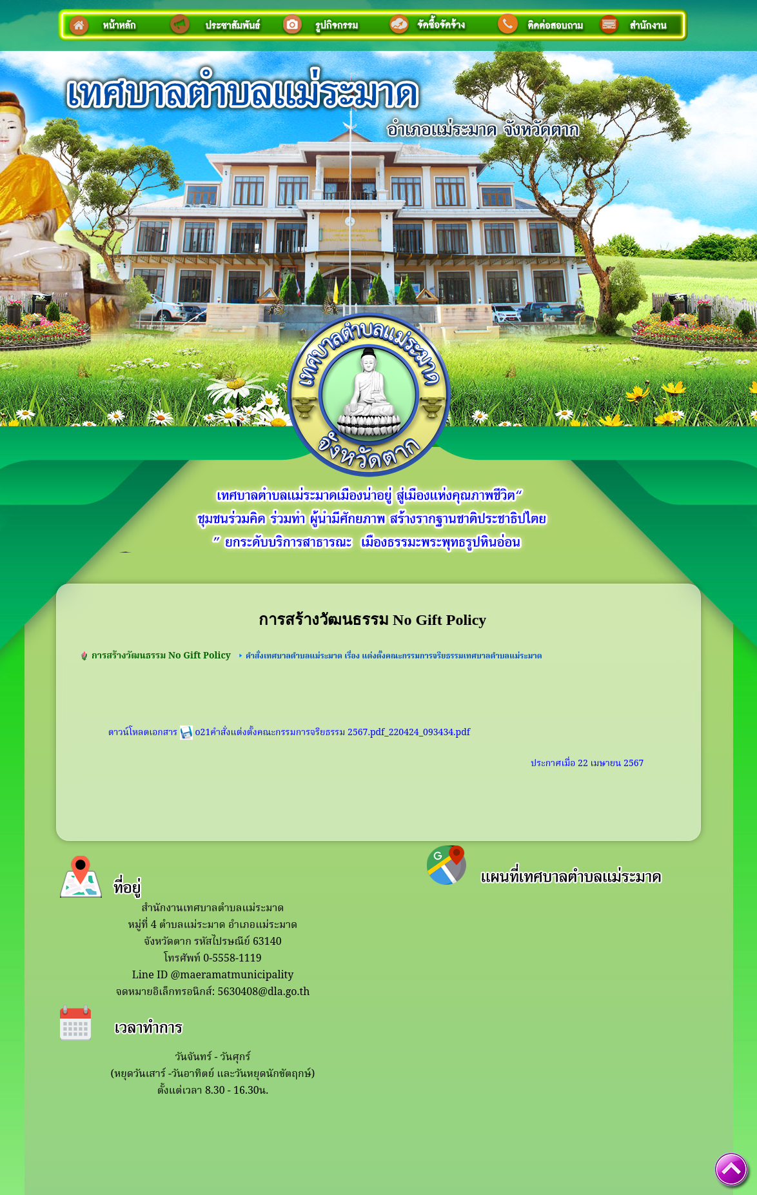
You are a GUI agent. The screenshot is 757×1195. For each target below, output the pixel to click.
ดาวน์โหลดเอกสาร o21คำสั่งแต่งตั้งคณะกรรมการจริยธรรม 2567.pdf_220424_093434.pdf (289, 733)
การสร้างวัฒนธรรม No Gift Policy (161, 656)
